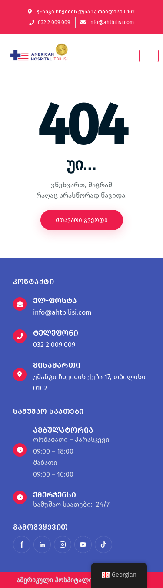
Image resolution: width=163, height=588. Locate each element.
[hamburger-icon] (149, 56)
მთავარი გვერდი (82, 220)
